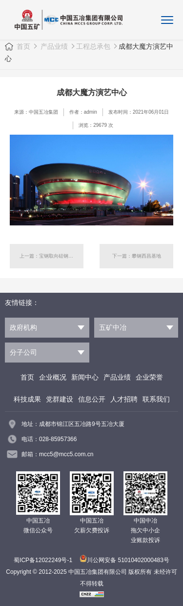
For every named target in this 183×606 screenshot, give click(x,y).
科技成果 (27, 399)
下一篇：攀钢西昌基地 (136, 256)
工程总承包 (93, 46)
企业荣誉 (149, 377)
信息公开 (91, 399)
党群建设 (59, 399)
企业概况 (52, 377)
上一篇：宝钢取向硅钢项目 (49, 256)
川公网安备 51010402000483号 (124, 560)
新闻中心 (85, 377)
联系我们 (156, 399)
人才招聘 (124, 399)
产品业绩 (53, 46)
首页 (23, 46)
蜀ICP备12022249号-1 (43, 560)
